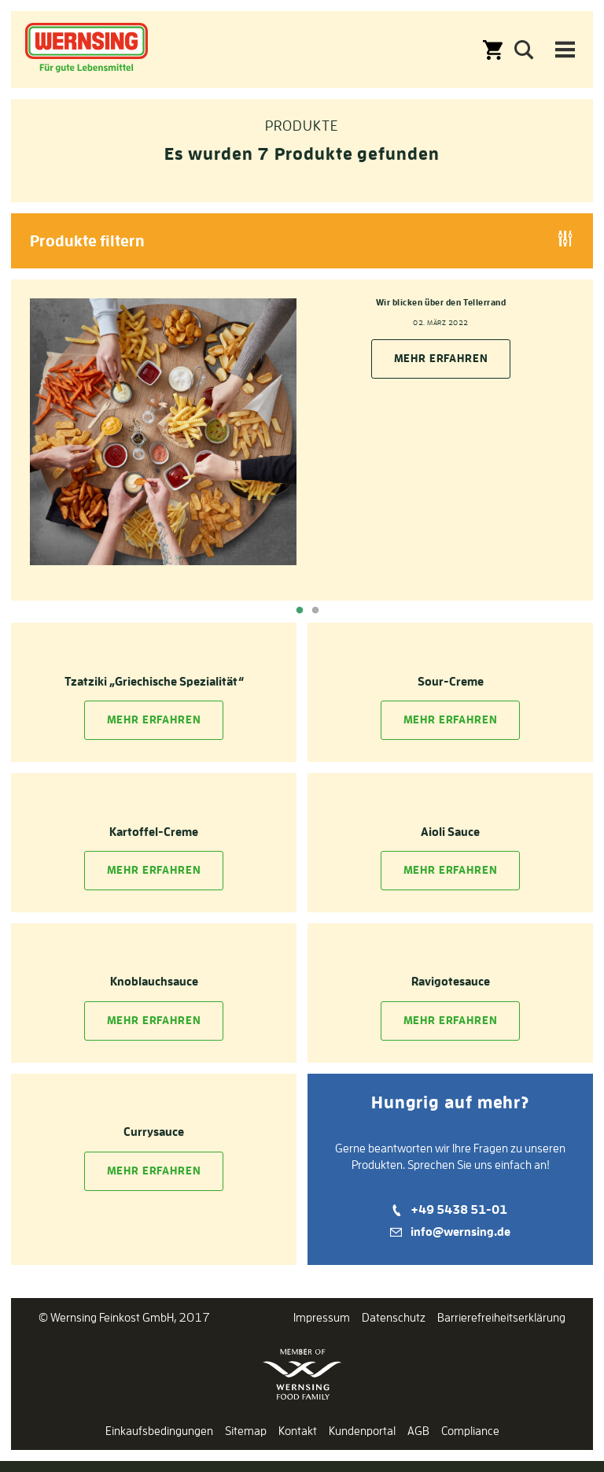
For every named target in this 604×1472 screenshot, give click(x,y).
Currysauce (153, 1131)
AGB (418, 1430)
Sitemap (246, 1430)
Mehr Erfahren (154, 719)
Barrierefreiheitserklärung (501, 1317)
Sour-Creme (451, 681)
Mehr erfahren (441, 358)
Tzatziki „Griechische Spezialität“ (154, 681)
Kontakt (297, 1430)
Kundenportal (362, 1430)
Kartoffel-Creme (153, 831)
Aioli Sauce (450, 831)
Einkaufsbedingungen (159, 1430)
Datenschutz (393, 1317)
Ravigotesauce (450, 981)
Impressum (321, 1317)
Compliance (470, 1430)
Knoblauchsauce (154, 981)
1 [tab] (300, 611)
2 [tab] (315, 611)
